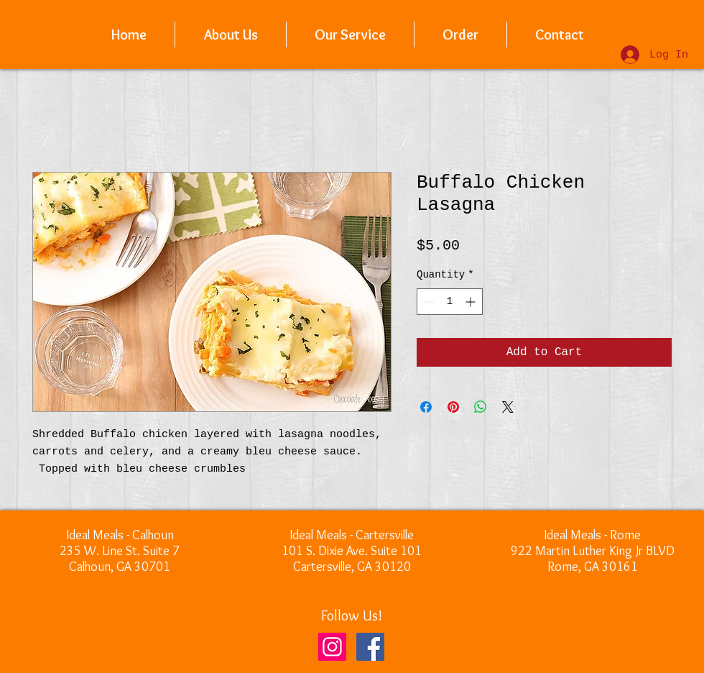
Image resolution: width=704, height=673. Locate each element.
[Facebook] (370, 647)
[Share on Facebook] (426, 407)
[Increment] (472, 301)
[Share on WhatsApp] (480, 407)
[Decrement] (428, 301)
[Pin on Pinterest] (453, 407)
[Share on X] (508, 407)
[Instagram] (332, 647)
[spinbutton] (450, 301)
